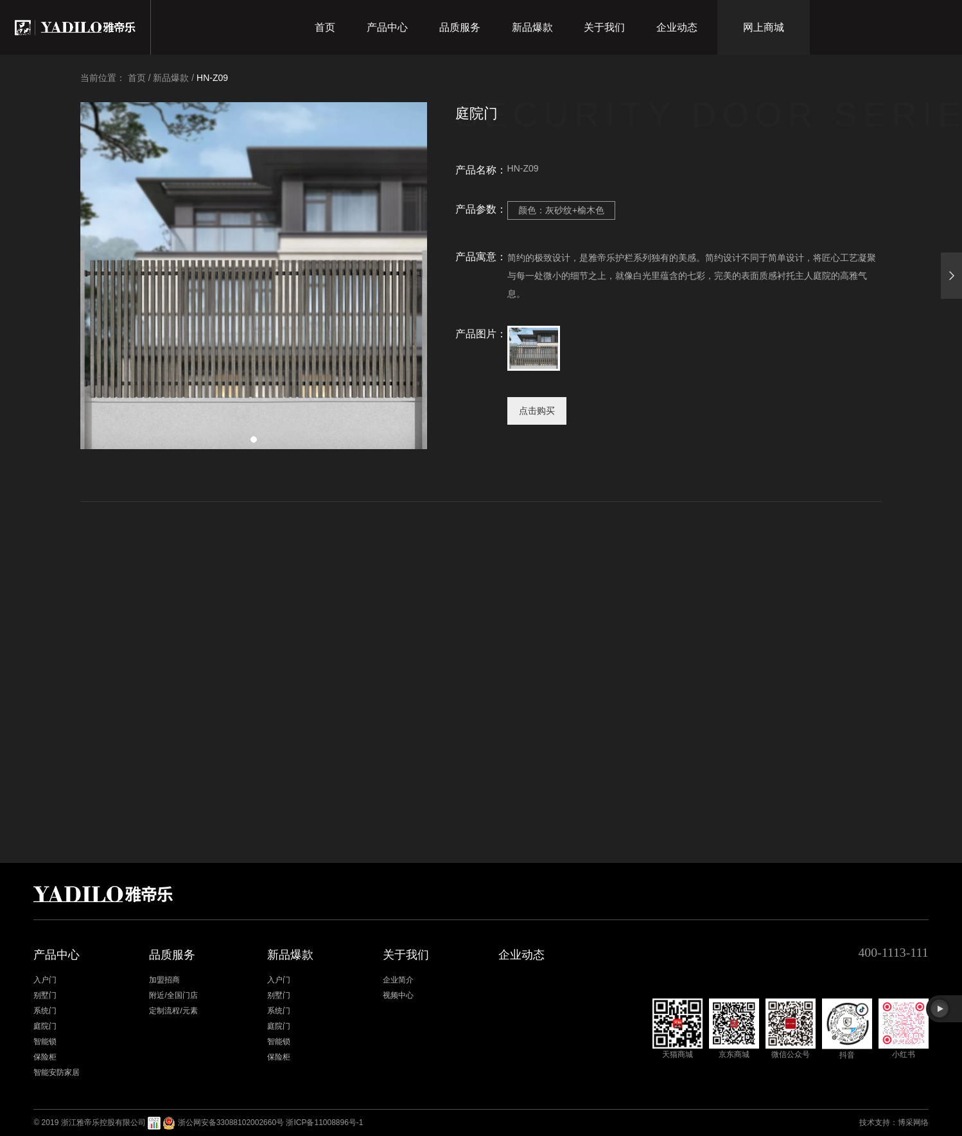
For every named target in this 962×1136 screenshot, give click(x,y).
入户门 (45, 979)
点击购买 (537, 410)
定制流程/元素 (173, 1010)
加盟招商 (164, 979)
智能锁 (45, 1041)
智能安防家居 (56, 1072)
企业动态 (676, 27)
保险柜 (45, 1056)
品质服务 (459, 27)
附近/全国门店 (173, 995)
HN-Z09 (212, 78)
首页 (325, 27)
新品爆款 (532, 27)
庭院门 (45, 1026)
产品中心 (387, 27)
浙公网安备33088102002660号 (231, 1122)
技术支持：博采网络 (894, 1122)
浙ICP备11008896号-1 (324, 1122)
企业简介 (398, 979)
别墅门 (45, 995)
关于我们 (604, 27)
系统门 (45, 1010)
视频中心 (398, 995)
